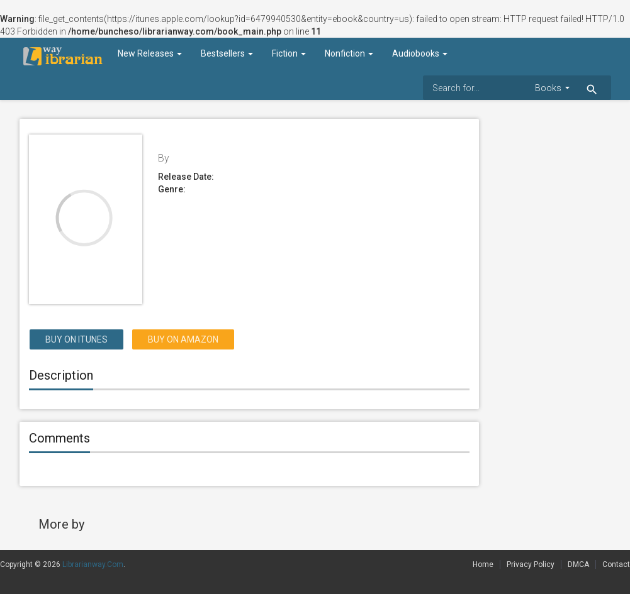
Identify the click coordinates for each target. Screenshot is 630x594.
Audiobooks (419, 53)
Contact (616, 564)
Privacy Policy (530, 564)
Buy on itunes (76, 339)
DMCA (578, 564)
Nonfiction (349, 53)
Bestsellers (227, 53)
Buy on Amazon (183, 339)
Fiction (289, 53)
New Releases (150, 53)
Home (483, 564)
